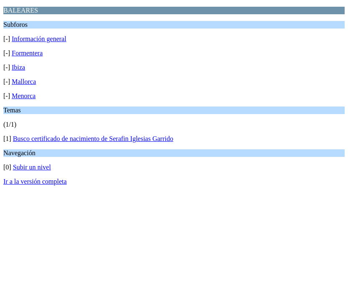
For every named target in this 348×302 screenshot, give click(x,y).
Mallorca (24, 81)
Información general (39, 38)
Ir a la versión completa (35, 181)
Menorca (24, 95)
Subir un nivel (32, 167)
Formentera (27, 53)
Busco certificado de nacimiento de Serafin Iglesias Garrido (93, 138)
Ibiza (18, 67)
